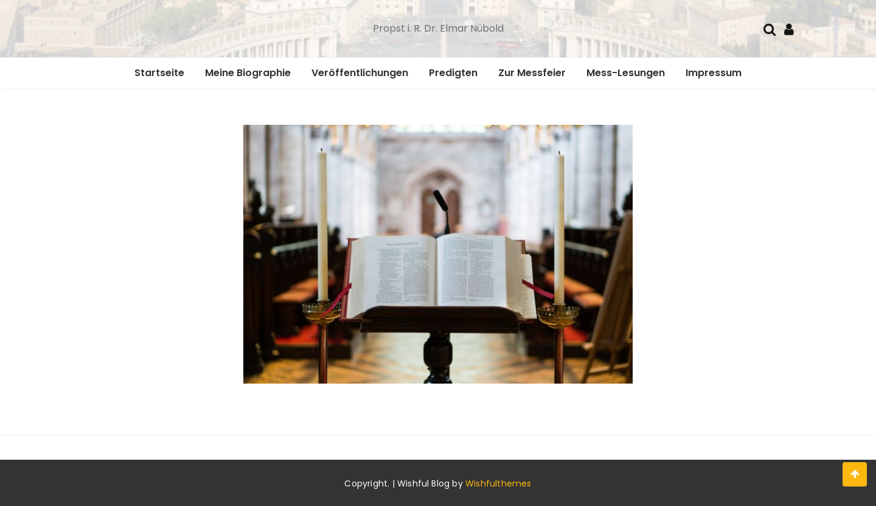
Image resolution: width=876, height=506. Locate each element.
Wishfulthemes (498, 483)
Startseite (159, 73)
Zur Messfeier (532, 73)
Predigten (453, 73)
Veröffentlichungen (359, 73)
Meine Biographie (248, 73)
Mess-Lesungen (625, 73)
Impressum (714, 73)
